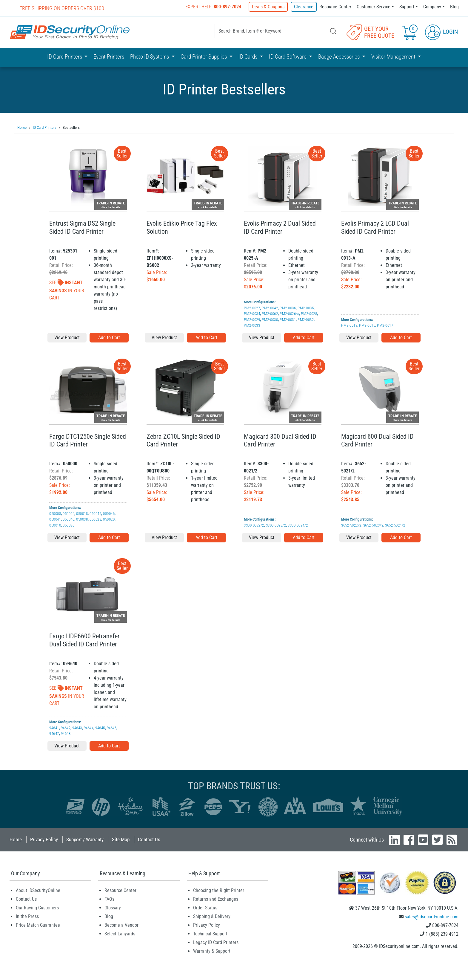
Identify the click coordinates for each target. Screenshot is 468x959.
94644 (89, 727)
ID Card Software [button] (288, 56)
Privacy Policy (44, 839)
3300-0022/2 (254, 525)
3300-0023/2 (276, 525)
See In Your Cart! (66, 289)
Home (16, 839)
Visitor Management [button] (394, 56)
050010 (55, 525)
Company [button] (432, 7)
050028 (95, 519)
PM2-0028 (309, 313)
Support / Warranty (85, 839)
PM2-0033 (252, 325)
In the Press (27, 916)
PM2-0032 (306, 319)
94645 (100, 727)
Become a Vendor (121, 925)
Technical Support (210, 933)
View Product (67, 337)
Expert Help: (214, 7)
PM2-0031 (288, 319)
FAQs (109, 899)
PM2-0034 (252, 313)
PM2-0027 (252, 307)
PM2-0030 (270, 319)
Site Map (121, 839)
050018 (82, 513)
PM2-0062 (270, 313)
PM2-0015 (367, 325)
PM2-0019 (349, 325)
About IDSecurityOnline (38, 890)
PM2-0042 (270, 307)
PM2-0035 (306, 307)
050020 (109, 519)
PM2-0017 (385, 325)
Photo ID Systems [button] (150, 56)
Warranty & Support (211, 951)
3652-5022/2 (351, 525)
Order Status (205, 907)
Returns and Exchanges (215, 899)
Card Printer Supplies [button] (204, 56)
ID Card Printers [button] (65, 56)
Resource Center (335, 7)
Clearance (303, 7)
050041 (55, 519)
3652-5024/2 (395, 525)
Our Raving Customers (37, 907)
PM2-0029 (252, 319)
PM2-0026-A (289, 313)
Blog (454, 7)
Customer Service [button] (373, 7)
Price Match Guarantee (38, 925)
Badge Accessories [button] (339, 56)
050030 (68, 525)
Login (441, 31)
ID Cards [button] (248, 56)
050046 (109, 513)
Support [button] (406, 7)
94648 (66, 733)
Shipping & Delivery (211, 916)
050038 (82, 519)
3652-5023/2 (373, 525)
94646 (112, 727)
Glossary (112, 907)
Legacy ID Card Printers (215, 942)
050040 (68, 519)
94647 (54, 733)
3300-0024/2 (298, 525)
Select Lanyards (119, 933)
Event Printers (108, 56)
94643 (77, 727)
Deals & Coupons (269, 7)
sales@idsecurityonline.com (431, 916)
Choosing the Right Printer (218, 890)
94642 (66, 727)
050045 (95, 513)
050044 (68, 513)
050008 (55, 513)
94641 (54, 727)
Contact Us (149, 839)
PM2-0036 (288, 307)
